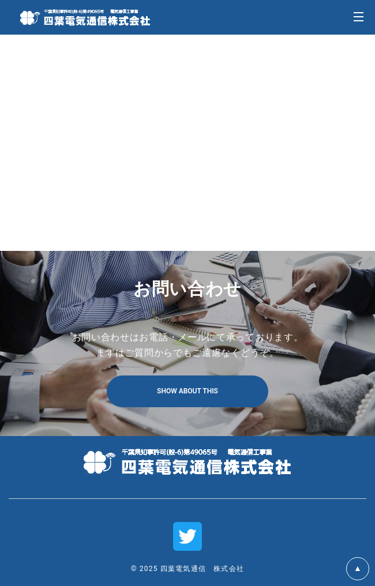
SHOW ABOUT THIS (187, 391)
